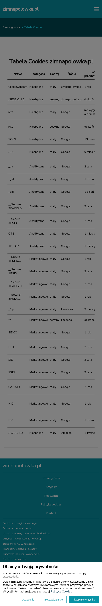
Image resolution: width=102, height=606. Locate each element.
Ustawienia (28, 599)
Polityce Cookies (61, 592)
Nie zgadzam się (53, 599)
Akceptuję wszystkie (84, 599)
